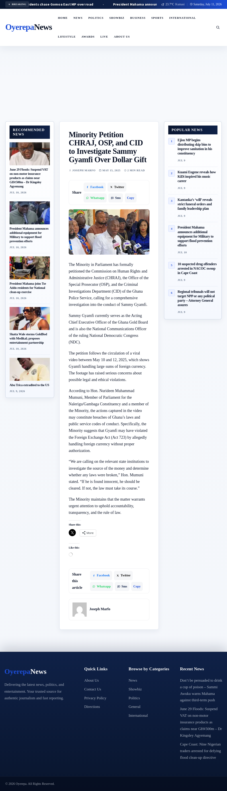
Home (63, 17)
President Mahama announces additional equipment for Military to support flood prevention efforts (195, 236)
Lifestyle (67, 36)
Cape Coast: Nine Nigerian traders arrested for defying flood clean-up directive (200, 751)
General (135, 707)
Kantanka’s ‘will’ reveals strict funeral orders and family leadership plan (195, 204)
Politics (96, 17)
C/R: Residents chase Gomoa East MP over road (63, 4)
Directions (92, 707)
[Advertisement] (113, 88)
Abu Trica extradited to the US (29, 385)
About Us (122, 36)
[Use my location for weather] (173, 4)
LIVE (104, 36)
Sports (157, 17)
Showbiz (116, 17)
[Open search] (218, 27)
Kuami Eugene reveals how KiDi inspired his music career (197, 176)
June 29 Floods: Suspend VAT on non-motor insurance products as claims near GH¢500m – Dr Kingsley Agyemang (29, 178)
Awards (87, 36)
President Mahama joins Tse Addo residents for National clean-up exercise (28, 288)
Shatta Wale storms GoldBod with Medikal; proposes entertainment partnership (28, 338)
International (182, 17)
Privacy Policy (95, 698)
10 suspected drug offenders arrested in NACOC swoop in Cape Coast (197, 268)
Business (137, 17)
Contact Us (92, 689)
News (77, 17)
